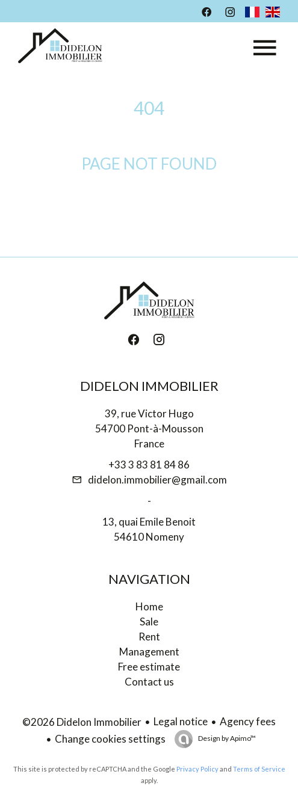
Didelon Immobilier (149, 386)
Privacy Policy (197, 769)
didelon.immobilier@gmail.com (157, 479)
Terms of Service (259, 769)
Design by (226, 738)
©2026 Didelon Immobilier (81, 722)
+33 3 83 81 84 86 (149, 464)
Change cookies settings (110, 738)
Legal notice (181, 721)
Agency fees (248, 721)
